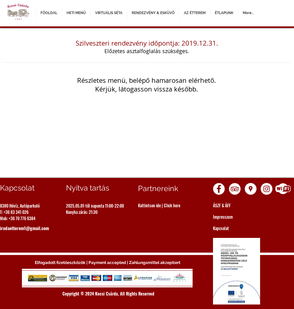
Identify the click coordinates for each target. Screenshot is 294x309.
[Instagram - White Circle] (266, 189)
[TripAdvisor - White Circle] (235, 189)
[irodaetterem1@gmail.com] (26, 228)
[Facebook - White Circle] (219, 189)
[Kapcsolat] (240, 228)
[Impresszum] (240, 217)
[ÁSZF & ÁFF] (240, 205)
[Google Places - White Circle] (250, 189)
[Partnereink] (165, 188)
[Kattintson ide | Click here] (165, 205)
